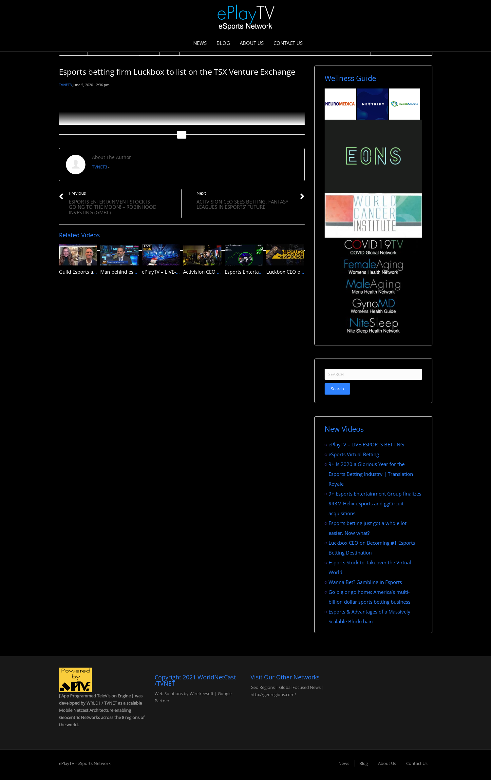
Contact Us (288, 43)
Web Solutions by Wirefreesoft (184, 693)
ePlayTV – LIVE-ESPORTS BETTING (179, 271)
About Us (252, 43)
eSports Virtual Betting (354, 454)
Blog (223, 43)
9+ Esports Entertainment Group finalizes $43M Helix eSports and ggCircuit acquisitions (375, 503)
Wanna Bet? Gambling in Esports (365, 582)
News (200, 43)
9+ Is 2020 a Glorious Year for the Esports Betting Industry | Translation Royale (371, 474)
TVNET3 (65, 84)
